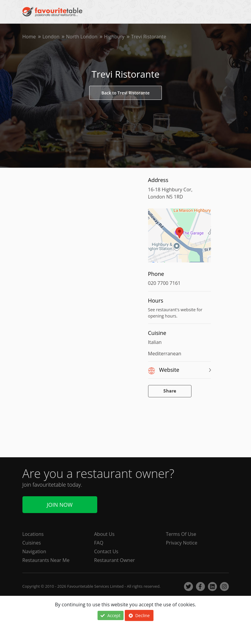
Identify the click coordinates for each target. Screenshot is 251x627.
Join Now (59, 504)
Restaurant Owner (114, 560)
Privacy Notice (181, 542)
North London (82, 36)
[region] (179, 238)
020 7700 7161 (164, 283)
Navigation (34, 551)
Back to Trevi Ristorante (125, 93)
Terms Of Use (181, 534)
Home (29, 36)
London (51, 36)
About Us (104, 534)
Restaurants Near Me (46, 560)
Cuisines (31, 542)
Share (169, 391)
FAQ (99, 542)
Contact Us (106, 551)
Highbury (114, 36)
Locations (33, 534)
